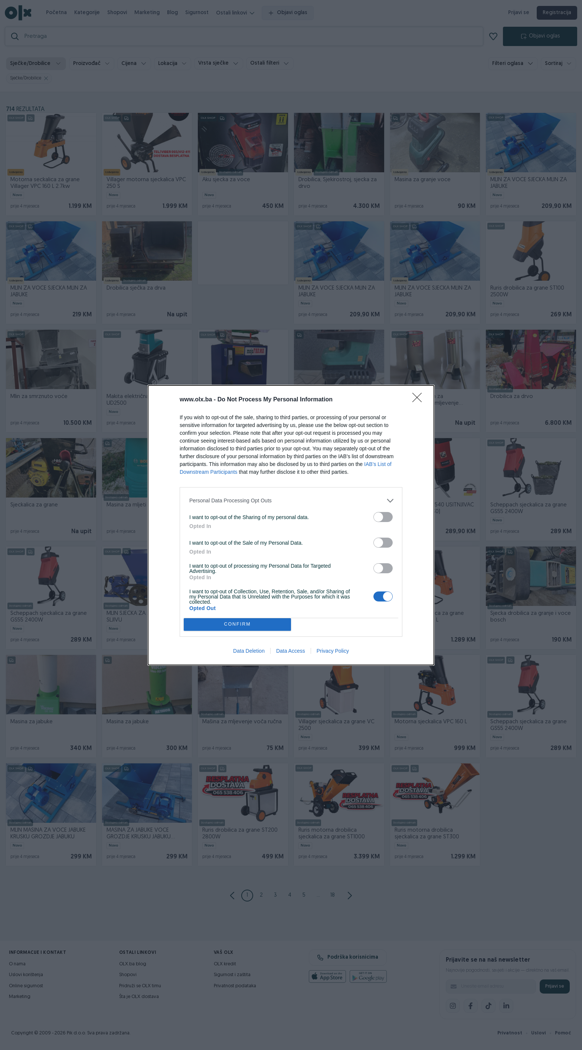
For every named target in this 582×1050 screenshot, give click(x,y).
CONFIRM (237, 624)
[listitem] (291, 501)
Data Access (290, 651)
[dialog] (291, 525)
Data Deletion (249, 651)
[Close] (419, 400)
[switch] (383, 517)
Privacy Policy (333, 651)
